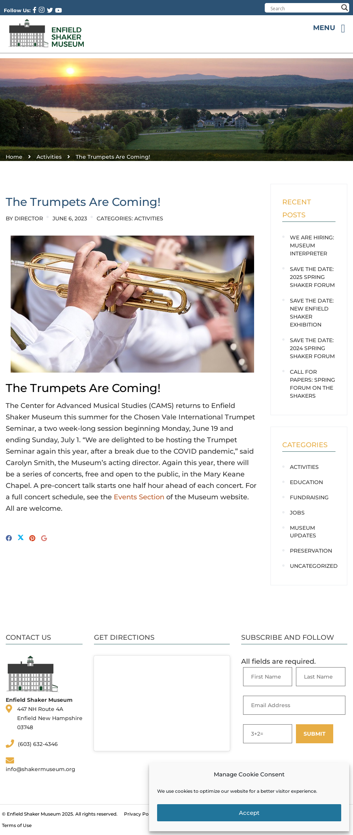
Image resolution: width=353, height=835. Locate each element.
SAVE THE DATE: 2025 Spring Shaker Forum (312, 277)
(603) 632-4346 (38, 744)
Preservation (311, 550)
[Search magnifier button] (344, 7)
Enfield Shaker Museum (34, 814)
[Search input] (304, 8)
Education (306, 482)
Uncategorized (314, 566)
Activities (148, 218)
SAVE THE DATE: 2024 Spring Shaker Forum (312, 348)
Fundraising (309, 497)
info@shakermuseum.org (40, 769)
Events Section (139, 497)
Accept (249, 812)
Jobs (297, 512)
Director (28, 218)
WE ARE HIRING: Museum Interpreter (312, 245)
